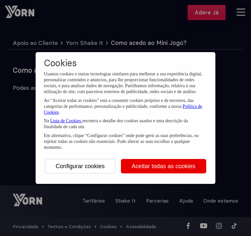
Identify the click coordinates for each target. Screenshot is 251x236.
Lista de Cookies (66, 120)
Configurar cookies (80, 166)
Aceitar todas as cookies (163, 166)
